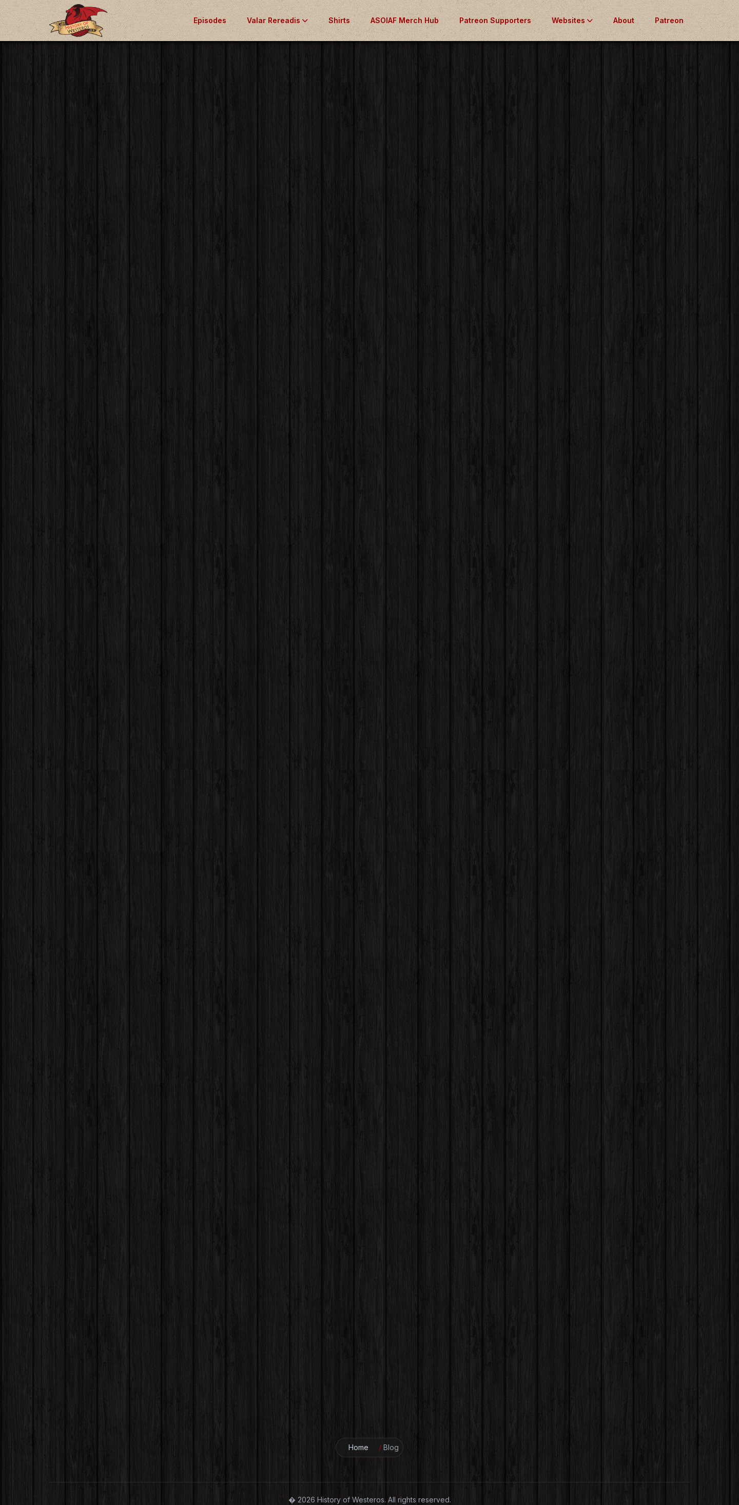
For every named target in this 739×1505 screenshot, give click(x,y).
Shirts (339, 20)
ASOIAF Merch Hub (405, 20)
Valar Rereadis (277, 20)
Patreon (669, 20)
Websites (572, 20)
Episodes (209, 20)
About (623, 20)
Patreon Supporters (495, 20)
